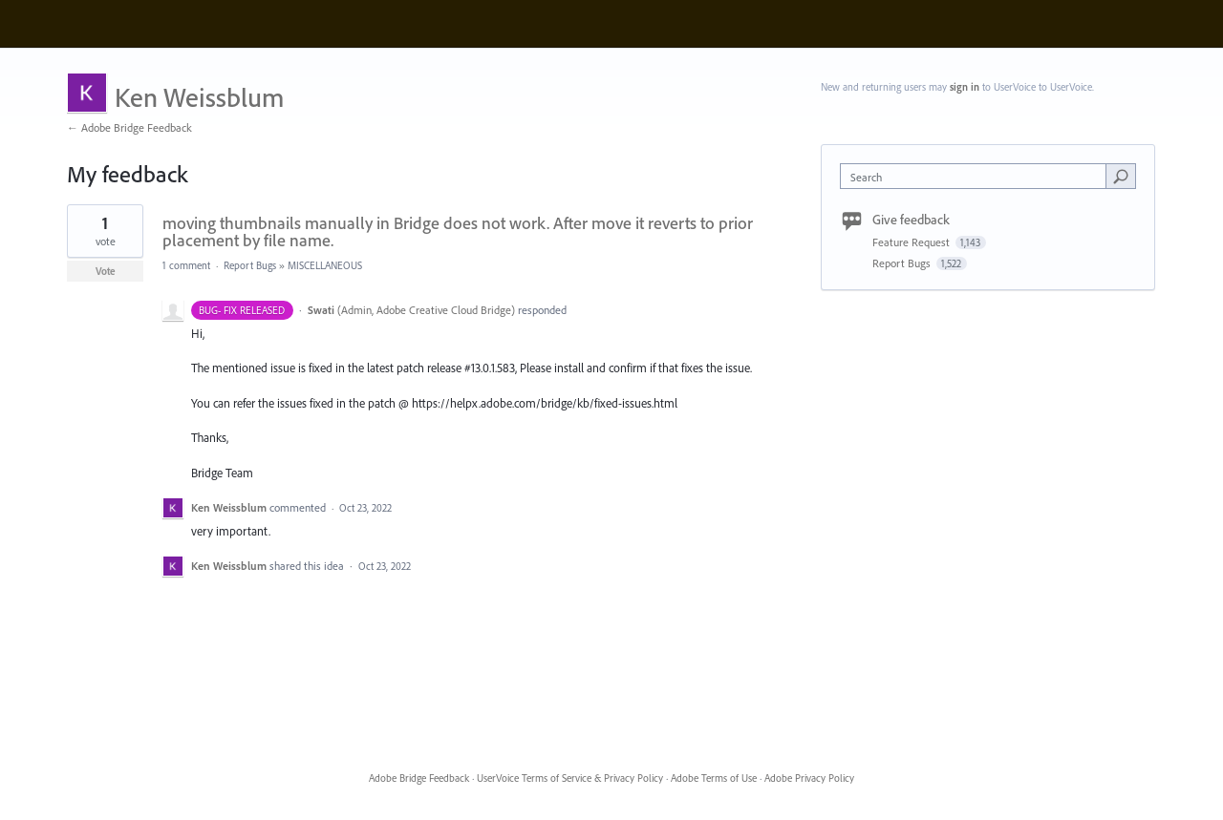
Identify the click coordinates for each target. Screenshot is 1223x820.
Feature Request (912, 242)
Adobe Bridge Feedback (419, 778)
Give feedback (911, 219)
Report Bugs (250, 265)
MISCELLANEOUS (325, 265)
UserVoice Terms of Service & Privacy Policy (570, 778)
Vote (106, 271)
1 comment (186, 265)
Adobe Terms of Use (714, 778)
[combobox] (977, 176)
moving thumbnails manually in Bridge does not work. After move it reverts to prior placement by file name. (457, 231)
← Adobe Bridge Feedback (129, 127)
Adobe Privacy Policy (809, 778)
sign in (964, 87)
